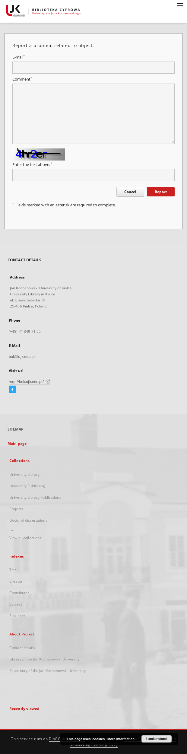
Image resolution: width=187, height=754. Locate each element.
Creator (16, 581)
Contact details (22, 647)
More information (121, 739)
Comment (22, 79)
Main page (17, 443)
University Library (24, 474)
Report (161, 191)
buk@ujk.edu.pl (22, 356)
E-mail (18, 57)
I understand (156, 739)
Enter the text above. (32, 164)
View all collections (25, 537)
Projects (16, 508)
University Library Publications (35, 497)
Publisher (17, 615)
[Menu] (180, 5)
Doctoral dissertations (28, 520)
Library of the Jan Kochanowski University (44, 659)
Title (13, 569)
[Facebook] (12, 389)
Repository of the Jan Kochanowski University (47, 670)
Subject (15, 604)
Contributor (19, 592)
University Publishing (27, 485)
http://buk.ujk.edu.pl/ (29, 381)
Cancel (130, 191)
